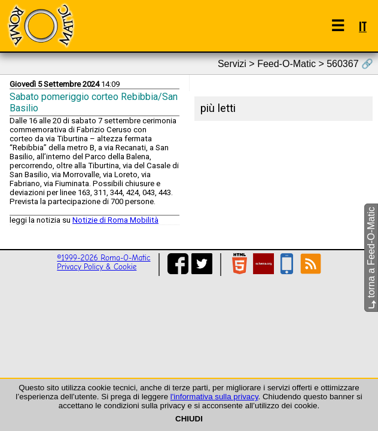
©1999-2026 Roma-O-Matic (103, 257)
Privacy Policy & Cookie (96, 266)
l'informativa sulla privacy (214, 396)
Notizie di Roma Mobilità (115, 220)
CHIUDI (189, 418)
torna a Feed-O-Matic (371, 258)
